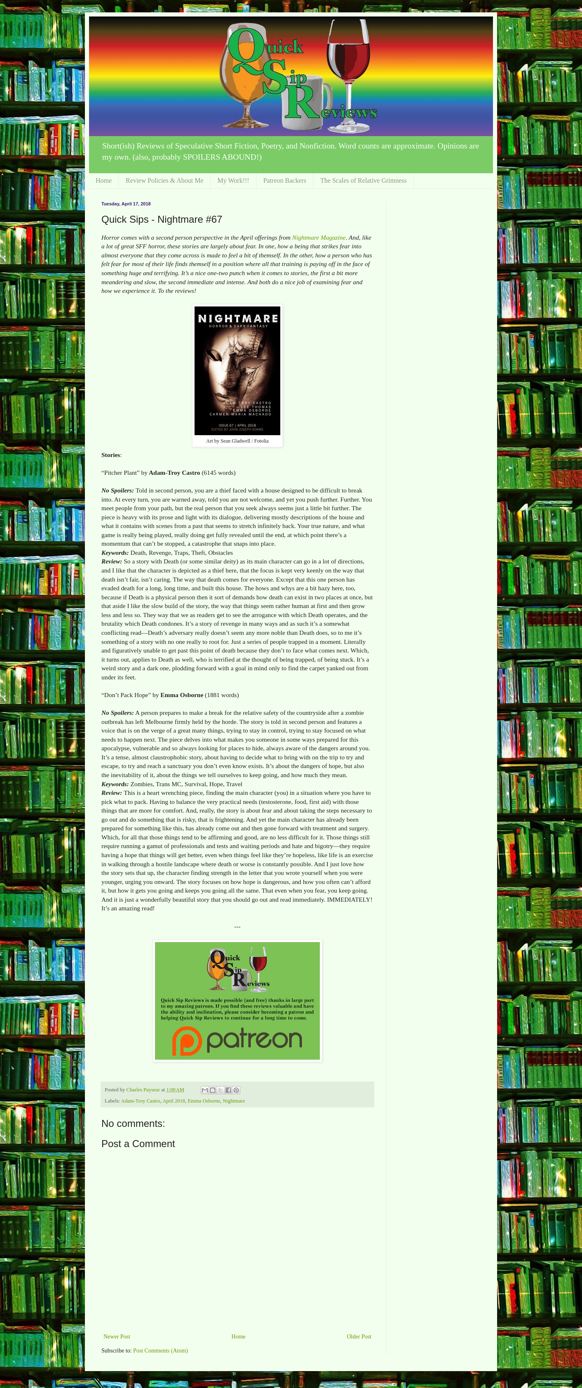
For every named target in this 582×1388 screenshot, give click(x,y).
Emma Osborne (204, 1101)
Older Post (359, 1337)
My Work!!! (233, 180)
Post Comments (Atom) (160, 1351)
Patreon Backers (284, 180)
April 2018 (173, 1101)
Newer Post (116, 1337)
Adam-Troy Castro (140, 1101)
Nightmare (234, 1101)
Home (104, 180)
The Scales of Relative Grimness (363, 180)
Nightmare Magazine (319, 237)
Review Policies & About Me (164, 180)
